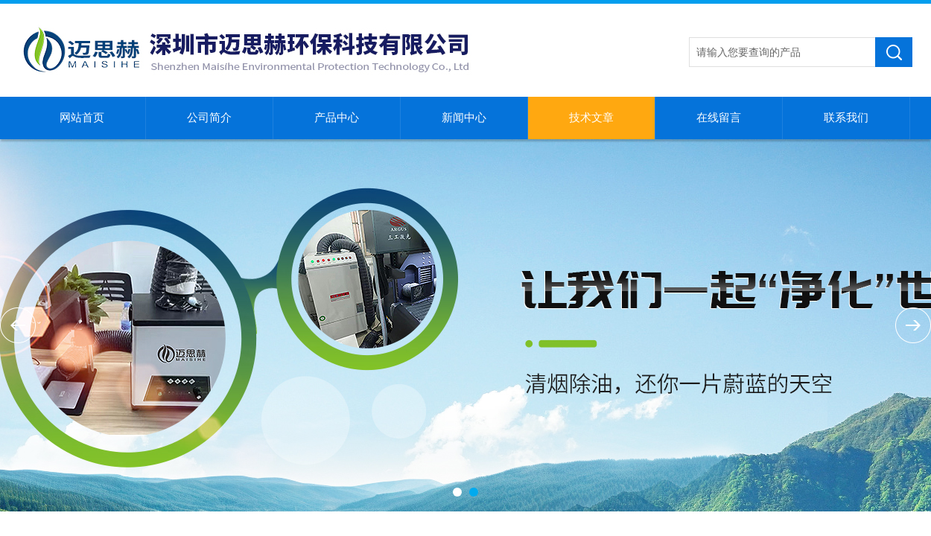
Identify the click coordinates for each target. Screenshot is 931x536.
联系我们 (846, 118)
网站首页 (82, 118)
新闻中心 (464, 118)
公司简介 (209, 118)
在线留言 (718, 118)
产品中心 (336, 118)
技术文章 (591, 118)
